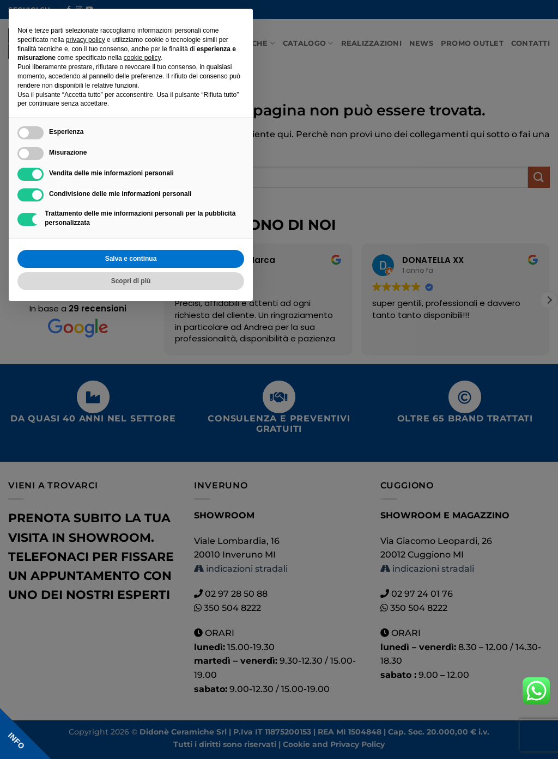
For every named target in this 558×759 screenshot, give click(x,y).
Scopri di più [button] (131, 281)
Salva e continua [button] (131, 258)
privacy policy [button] (85, 40)
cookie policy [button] (142, 58)
